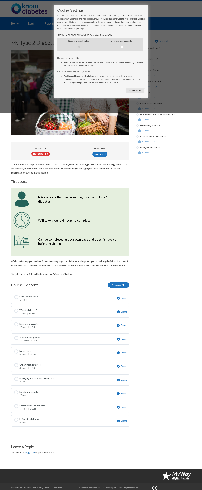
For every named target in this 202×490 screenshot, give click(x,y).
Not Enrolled (40, 154)
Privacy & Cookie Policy (33, 485)
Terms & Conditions (53, 485)
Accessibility (16, 485)
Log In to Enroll (100, 154)
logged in (30, 449)
